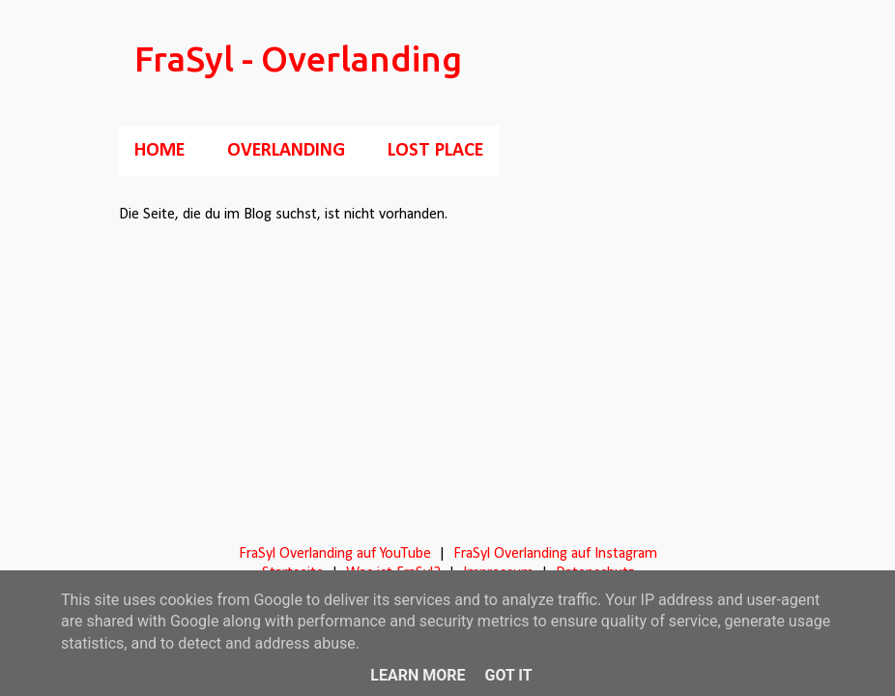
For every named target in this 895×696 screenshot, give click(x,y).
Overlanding (286, 150)
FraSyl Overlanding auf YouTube (335, 554)
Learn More (417, 675)
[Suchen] (764, 62)
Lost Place (435, 150)
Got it (508, 675)
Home (159, 150)
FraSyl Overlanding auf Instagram (555, 554)
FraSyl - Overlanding (298, 58)
